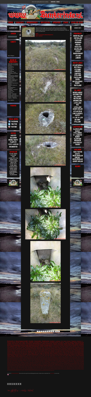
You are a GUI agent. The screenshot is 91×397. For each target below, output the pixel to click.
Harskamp (16, 364)
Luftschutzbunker (39, 357)
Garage (41, 353)
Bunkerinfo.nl (11, 341)
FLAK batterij (54, 347)
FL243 (33, 357)
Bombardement (61, 365)
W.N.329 (39, 349)
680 (56, 365)
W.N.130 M (30, 363)
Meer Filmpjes (11, 55)
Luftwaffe (51, 356)
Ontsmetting (39, 364)
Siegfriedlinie (52, 350)
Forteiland (22, 349)
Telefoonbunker (19, 348)
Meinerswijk (47, 353)
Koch (48, 356)
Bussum (54, 355)
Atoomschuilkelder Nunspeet (12, 81)
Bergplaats (31, 347)
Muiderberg (9, 345)
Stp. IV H (38, 354)
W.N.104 (49, 369)
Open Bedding (40, 345)
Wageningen (59, 350)
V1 (36, 349)
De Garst (58, 355)
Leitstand (13, 356)
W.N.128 (26, 363)
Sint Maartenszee (13, 369)
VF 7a (42, 369)
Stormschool (66, 358)
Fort (8, 346)
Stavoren (21, 369)
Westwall (52, 348)
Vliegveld (71, 342)
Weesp (15, 354)
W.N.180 (50, 347)
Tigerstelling (27, 347)
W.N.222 (82, 358)
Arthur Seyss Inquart (49, 355)
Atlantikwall (81, 345)
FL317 (78, 365)
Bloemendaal (38, 350)
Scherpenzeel (81, 342)
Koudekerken (16, 362)
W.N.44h (26, 365)
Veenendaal (60, 343)
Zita (59, 363)
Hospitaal (43, 350)
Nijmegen (13, 351)
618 (55, 365)
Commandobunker (55, 346)
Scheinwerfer (9, 349)
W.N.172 (75, 369)
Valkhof (45, 369)
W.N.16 (79, 358)
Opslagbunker (75, 345)
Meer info (53, 1)
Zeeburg (51, 370)
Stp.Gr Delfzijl (64, 356)
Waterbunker (39, 348)
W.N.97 (8, 358)
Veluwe (70, 346)
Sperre (66, 349)
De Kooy (64, 365)
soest (53, 370)
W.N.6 (61, 351)
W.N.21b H (15, 365)
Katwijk (61, 345)
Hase (64, 355)
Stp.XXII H (61, 362)
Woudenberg (32, 345)
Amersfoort (46, 346)
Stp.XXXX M (36, 369)
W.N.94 (36, 365)
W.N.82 (52, 354)
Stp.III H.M (43, 354)
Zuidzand (8, 357)
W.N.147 (79, 357)
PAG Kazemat (15, 343)
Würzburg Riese (55, 363)
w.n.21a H (40, 355)
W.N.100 (82, 362)
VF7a (24, 356)
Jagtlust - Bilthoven (12, 98)
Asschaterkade (33, 348)
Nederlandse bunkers (48, 341)
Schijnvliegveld (61, 358)
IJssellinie (9, 343)
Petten (49, 350)
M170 (30, 358)
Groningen (26, 345)
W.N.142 (49, 354)
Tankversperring (78, 347)
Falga (83, 363)
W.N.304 (17, 370)
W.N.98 (75, 353)
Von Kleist (76, 358)
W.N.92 (24, 351)
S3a (62, 341)
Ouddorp (48, 358)
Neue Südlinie (75, 348)
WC (56, 350)
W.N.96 (37, 370)
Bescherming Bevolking (73, 363)
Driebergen (70, 365)
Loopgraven (12, 346)
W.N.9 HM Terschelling (13, 63)
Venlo (74, 356)
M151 (42, 351)
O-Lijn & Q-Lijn (11, 78)
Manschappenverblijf (22, 341)
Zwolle (62, 347)
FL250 (75, 365)
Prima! (58, 1)
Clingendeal (30, 351)
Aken (43, 355)
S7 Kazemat (34, 349)
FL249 (73, 365)
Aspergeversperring (68, 345)
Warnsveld (11, 358)
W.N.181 (11, 365)
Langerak (18, 350)
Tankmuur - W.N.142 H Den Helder (13, 90)
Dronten (82, 349)
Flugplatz (32, 353)
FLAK (76, 354)
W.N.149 (76, 356)
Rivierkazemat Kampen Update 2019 (13, 77)
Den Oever (39, 351)
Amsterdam (13, 353)
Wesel (52, 363)
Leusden (41, 346)
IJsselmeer (74, 346)
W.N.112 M (16, 363)
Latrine (8, 348)
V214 (40, 369)
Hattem (66, 355)
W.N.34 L (23, 370)
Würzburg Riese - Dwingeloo (12, 88)
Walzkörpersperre (80, 353)
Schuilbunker (57, 351)
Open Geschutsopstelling (43, 358)
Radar (60, 346)
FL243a (78, 363)
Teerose (68, 362)
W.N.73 (72, 349)
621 (26, 350)
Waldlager (41, 365)
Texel (36, 345)
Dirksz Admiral (27, 353)
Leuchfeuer (27, 362)
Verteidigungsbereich (48, 345)
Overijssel (55, 343)
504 (54, 365)
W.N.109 (12, 363)
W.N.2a (43, 363)
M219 (32, 358)
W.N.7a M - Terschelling (11, 71)
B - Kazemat (66, 342)
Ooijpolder (12, 355)
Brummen (16, 358)
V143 (39, 369)
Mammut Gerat (45, 357)
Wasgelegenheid (10, 354)
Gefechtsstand (77, 350)
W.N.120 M (29, 355)
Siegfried (59, 357)
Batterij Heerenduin (77, 349)
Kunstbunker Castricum (13, 95)
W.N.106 (55, 369)
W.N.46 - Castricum (12, 94)
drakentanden (66, 354)
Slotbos (58, 347)
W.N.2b (82, 347)
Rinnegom (45, 362)
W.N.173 (76, 364)
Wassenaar (61, 354)
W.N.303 (46, 363)
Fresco (61, 355)
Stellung (20, 355)
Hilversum (45, 356)
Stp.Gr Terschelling (50, 342)
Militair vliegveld (75, 343)
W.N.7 (28, 370)
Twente (69, 349)
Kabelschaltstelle (81, 365)
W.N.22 (18, 365)
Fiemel (24, 358)
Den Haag (34, 351)
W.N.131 (33, 363)
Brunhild (25, 357)
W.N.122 (19, 363)
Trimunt (46, 354)
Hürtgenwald (81, 355)
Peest (42, 362)
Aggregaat (29, 350)
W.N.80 (30, 370)
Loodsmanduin (31, 362)
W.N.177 (77, 369)
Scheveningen (52, 351)
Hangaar (82, 350)
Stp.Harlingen (32, 369)
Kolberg (12, 362)
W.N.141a (63, 369)
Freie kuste (71, 347)
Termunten (70, 358)
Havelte (43, 348)
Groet (26, 358)
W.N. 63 (79, 362)
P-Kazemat (60, 353)
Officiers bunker (38, 362)
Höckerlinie (9, 351)
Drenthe (22, 345)
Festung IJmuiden (16, 342)
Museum (27, 364)
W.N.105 (52, 369)
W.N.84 (82, 356)
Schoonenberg (44, 364)
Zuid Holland (18, 346)
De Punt (74, 351)
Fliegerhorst (73, 341)
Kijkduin (8, 355)
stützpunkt (12, 357)
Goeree (19, 347)
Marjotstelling (34, 354)
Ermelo (30, 357)
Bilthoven (27, 356)
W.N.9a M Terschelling (13, 64)
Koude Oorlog (43, 342)
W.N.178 (82, 364)
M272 (25, 364)
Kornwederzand (69, 348)
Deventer (67, 365)
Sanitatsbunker (56, 358)
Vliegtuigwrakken (16, 345)
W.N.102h (8, 363)
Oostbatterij (55, 353)
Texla (73, 358)
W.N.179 (80, 369)
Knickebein (19, 364)
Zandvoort (79, 341)
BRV (68, 363)
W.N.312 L (20, 370)
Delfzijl (28, 357)
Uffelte (53, 364)
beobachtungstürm (50, 365)
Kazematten (37, 341)
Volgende (57, 331)
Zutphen (64, 351)
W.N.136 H (66, 364)
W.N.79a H (30, 365)
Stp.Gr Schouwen (45, 347)
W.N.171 (72, 369)
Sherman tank (66, 353)
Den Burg (22, 353)
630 (69, 354)
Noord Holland (22, 343)
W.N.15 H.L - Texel (12, 72)
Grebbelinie (57, 341)
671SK (66, 363)
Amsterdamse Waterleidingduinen (33, 343)
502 (64, 347)
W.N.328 (33, 355)
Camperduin (72, 354)
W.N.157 (36, 363)
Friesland (23, 346)
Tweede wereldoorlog (26, 348)
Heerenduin (79, 351)
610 (62, 363)
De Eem (56, 348)
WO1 (58, 354)
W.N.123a (17, 351)
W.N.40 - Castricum (12, 96)
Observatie (49, 357)
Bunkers (69, 341)
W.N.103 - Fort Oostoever (11, 92)
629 (63, 363)
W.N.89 (33, 365)
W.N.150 (66, 369)
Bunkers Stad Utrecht (13, 79)
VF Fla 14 (72, 362)
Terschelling (36, 342)
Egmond (59, 348)
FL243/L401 (21, 358)
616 (14, 358)
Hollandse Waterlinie (45, 349)
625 (16, 357)
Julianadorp (9, 356)
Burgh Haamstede (65, 346)
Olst (74, 347)
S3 (62, 353)
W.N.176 (79, 356)
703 (26, 351)
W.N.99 (38, 365)
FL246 (22, 354)
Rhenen (30, 349)
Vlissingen (81, 343)
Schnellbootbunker (55, 357)
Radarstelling (28, 346)
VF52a (70, 357)
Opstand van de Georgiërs (57, 356)
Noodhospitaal (34, 364)
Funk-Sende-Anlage (10, 364)
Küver (54, 349)
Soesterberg (62, 349)
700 (58, 365)
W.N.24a (11, 370)
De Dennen (18, 353)
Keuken (82, 354)
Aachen (18, 357)
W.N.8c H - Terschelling (11, 68)
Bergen (16, 347)
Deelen (35, 347)
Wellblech (45, 365)
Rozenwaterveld (13, 348)
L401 (19, 362)
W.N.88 (35, 370)
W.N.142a (69, 364)
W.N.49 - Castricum (12, 93)
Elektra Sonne (34, 356)
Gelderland (31, 342)
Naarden (51, 353)
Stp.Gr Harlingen (70, 356)
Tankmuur (22, 347)
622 (66, 351)
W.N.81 (36, 355)
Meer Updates (11, 100)
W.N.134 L (60, 369)
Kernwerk (50, 349)
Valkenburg (76, 362)
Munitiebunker (49, 343)
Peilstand (52, 358)
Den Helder (22, 342)
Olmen (46, 350)
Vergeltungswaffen (74, 357)
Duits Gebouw (72, 350)
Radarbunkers (39, 347)
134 (25, 350)
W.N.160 (82, 357)
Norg (35, 362)
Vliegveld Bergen (67, 343)
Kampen (14, 350)
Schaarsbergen (46, 351)
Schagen (48, 362)
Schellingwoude (53, 362)
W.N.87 (32, 370)
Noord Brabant (36, 358)
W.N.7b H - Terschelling (11, 66)
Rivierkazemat (57, 349)
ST (41, 364)
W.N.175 (79, 364)
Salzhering (8, 369)
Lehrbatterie (23, 362)
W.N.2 (83, 369)
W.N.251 (14, 370)
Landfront (43, 343)
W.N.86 (49, 363)
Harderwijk (26, 349)
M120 (23, 364)
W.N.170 (72, 364)
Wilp (49, 370)
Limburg (16, 356)
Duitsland (66, 347)
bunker (50, 346)
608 (15, 357)
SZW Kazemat (56, 345)
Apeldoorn (22, 357)
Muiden (13, 347)
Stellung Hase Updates (13, 75)
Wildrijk (44, 370)
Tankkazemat (50, 364)
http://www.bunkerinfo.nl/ (15, 373)
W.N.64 (26, 370)
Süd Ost (22, 350)
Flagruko (79, 354)
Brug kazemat (70, 351)
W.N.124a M (23, 363)
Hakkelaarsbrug (10, 350)
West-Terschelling (65, 350)
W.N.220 (21, 351)
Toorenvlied (72, 353)
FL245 (81, 363)
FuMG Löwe (37, 353)
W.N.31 (24, 365)
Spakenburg (18, 369)
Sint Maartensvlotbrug (65, 357)
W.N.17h (8, 365)
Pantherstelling (81, 348)
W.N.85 (55, 354)
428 (60, 363)
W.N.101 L (25, 355)
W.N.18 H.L (40, 363)
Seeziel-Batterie (48, 348)
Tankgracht (65, 362)
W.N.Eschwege (40, 370)
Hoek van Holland (75, 355)
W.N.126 (57, 369)
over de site (52, 373)
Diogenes (30, 356)
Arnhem (78, 346)
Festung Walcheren (40, 356)
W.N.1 (63, 364)
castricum (17, 349)
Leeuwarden (29, 354)
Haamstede (9, 362)
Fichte (35, 357)
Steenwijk (57, 362)
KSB (28, 358)
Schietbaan (17, 355)
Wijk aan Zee (18, 354)
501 (19, 349)
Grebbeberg (64, 348)
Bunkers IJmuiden (59, 342)
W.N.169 (69, 369)
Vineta (47, 369)
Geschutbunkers (35, 346)
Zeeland (75, 342)
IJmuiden (31, 341)
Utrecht (65, 341)
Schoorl (13, 349)
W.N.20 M (8, 370)
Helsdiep (70, 355)
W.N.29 (21, 365)
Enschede (34, 350)
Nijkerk (30, 364)
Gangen (25, 354)
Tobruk (26, 342)
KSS (43, 353)
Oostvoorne (21, 356)
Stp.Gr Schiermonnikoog (26, 369)
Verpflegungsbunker (58, 364)
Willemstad (46, 370)
